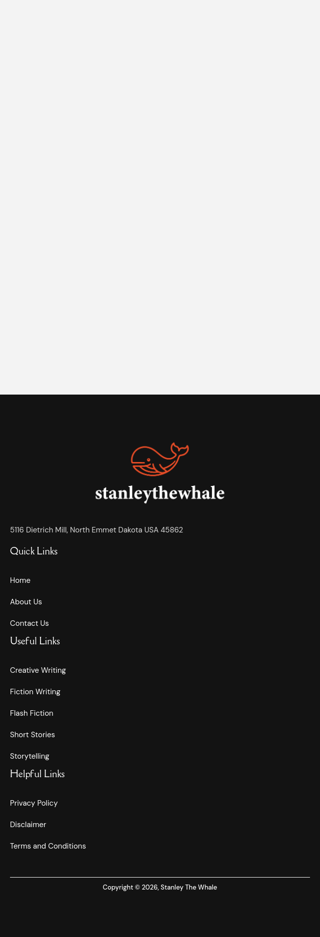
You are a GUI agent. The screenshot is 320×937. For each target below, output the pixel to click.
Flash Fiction (32, 713)
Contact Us (29, 623)
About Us (26, 602)
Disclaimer (28, 825)
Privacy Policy (34, 803)
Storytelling (30, 756)
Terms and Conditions (48, 846)
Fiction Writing (35, 692)
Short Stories (32, 735)
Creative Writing (38, 670)
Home (20, 580)
